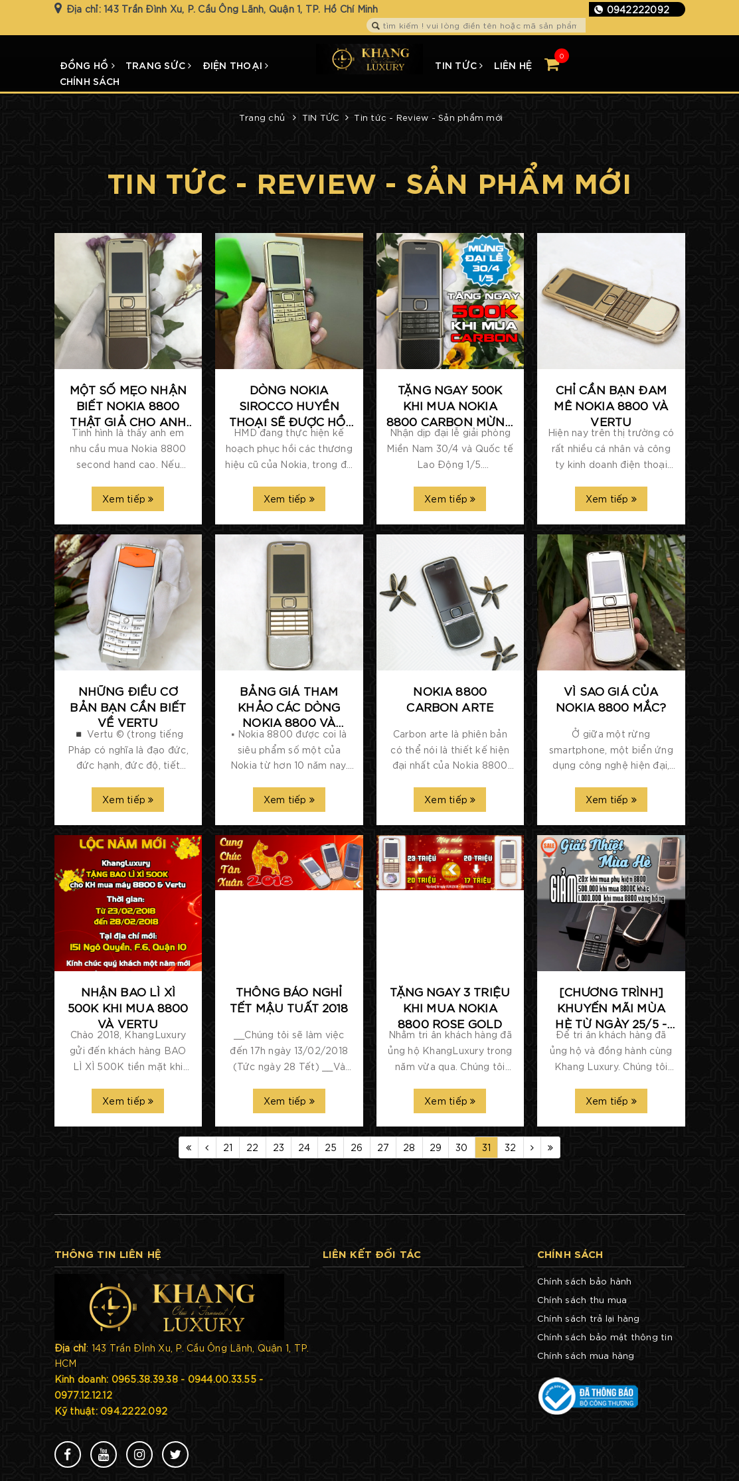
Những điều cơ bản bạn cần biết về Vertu (128, 706)
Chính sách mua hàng (586, 1355)
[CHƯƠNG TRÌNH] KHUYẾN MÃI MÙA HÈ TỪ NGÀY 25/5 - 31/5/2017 (611, 1007)
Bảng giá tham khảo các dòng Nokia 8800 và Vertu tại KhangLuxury (289, 706)
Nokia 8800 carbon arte (449, 698)
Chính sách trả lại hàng (588, 1318)
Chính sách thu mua (582, 1299)
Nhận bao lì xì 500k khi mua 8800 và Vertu (128, 1007)
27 (383, 1147)
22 (252, 1147)
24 (304, 1147)
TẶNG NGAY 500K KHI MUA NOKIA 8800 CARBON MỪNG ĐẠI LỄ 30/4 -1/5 (450, 405)
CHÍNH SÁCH (90, 80)
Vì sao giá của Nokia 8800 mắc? (611, 698)
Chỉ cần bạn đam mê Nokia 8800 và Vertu (611, 405)
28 (409, 1147)
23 (279, 1147)
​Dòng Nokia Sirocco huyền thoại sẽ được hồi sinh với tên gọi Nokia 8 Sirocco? (289, 405)
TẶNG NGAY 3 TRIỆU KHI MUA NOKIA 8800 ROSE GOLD (450, 1007)
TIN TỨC (459, 64)
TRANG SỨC (158, 64)
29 (436, 1147)
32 (511, 1147)
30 (461, 1147)
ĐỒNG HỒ (87, 64)
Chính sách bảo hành (584, 1280)
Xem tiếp (128, 499)
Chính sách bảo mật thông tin (605, 1336)
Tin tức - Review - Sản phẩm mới (428, 117)
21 (228, 1147)
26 (357, 1147)
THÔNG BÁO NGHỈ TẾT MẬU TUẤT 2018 (289, 999)
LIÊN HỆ (513, 64)
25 (331, 1147)
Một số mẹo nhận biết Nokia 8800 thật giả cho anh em (128, 405)
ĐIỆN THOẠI (236, 64)
